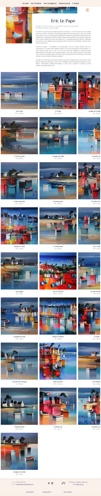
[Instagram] (52, 483)
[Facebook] (49, 483)
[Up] (88, 10)
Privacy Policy (68, 492)
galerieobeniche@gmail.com (24, 484)
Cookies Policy (47, 492)
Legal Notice (30, 492)
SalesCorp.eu (80, 484)
